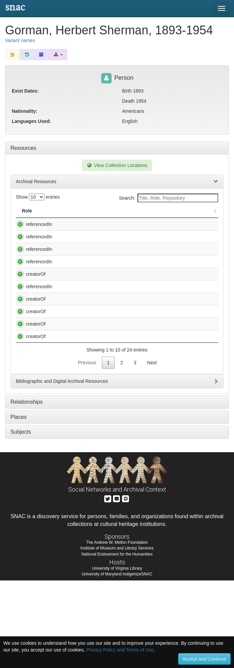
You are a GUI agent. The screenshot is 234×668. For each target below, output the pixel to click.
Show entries (38, 197)
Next (152, 450)
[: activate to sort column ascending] (212, 211)
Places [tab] (18, 504)
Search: (168, 198)
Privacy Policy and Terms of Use (120, 650)
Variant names (20, 40)
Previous (87, 450)
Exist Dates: (25, 91)
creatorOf (29, 301)
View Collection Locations (116, 165)
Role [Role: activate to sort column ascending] (27, 210)
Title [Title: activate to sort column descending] (60, 210)
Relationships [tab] (26, 489)
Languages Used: (31, 121)
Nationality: (24, 111)
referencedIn (32, 224)
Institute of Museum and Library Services (116, 635)
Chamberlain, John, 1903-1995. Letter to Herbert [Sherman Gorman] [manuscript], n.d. (95, 378)
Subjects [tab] (20, 519)
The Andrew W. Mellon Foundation (117, 630)
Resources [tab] (23, 148)
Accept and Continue (204, 659)
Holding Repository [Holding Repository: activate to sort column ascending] (173, 210)
